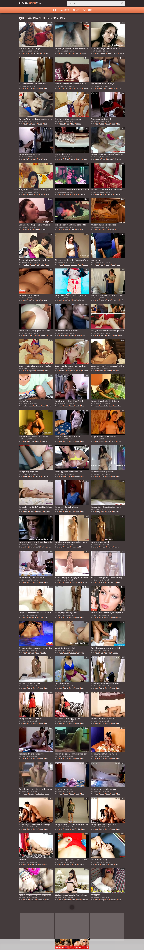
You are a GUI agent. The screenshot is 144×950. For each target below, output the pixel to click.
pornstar (83, 53)
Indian (35, 88)
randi (47, 900)
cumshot (102, 53)
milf (37, 265)
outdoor (26, 900)
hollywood (108, 194)
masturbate (117, 406)
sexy (30, 53)
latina (108, 300)
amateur (72, 159)
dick (46, 53)
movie (40, 88)
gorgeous (111, 229)
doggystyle (31, 370)
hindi (43, 406)
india (46, 88)
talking (101, 900)
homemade (40, 900)
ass (100, 229)
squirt (32, 335)
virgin (120, 335)
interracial (35, 53)
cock (113, 265)
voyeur (48, 547)
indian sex (46, 512)
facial (36, 194)
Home (54, 10)
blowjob (108, 512)
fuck (82, 476)
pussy (25, 53)
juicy (118, 582)
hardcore (76, 53)
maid (47, 265)
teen (61, 88)
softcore (84, 582)
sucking (39, 124)
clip (76, 194)
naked (39, 159)
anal (24, 194)
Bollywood (82, 194)
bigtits (77, 335)
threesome (117, 159)
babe (72, 124)
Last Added (64, 10)
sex (70, 53)
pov (37, 335)
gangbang (42, 335)
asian (97, 194)
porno (65, 53)
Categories (87, 10)
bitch (117, 265)
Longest (75, 10)
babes (72, 900)
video (65, 476)
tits (71, 88)
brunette (85, 88)
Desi (118, 124)
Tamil (116, 864)
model (37, 547)
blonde (66, 159)
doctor (78, 159)
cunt (110, 406)
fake (45, 124)
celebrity (80, 547)
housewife (30, 441)
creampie (109, 547)
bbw (69, 300)
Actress (121, 53)
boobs (25, 159)
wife (42, 53)
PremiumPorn (33, 3)
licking (33, 124)
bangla (48, 406)
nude (45, 159)
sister (115, 335)
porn (61, 53)
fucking (36, 229)
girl (82, 653)
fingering (31, 794)
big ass (112, 441)
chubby (101, 441)
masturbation (103, 406)
